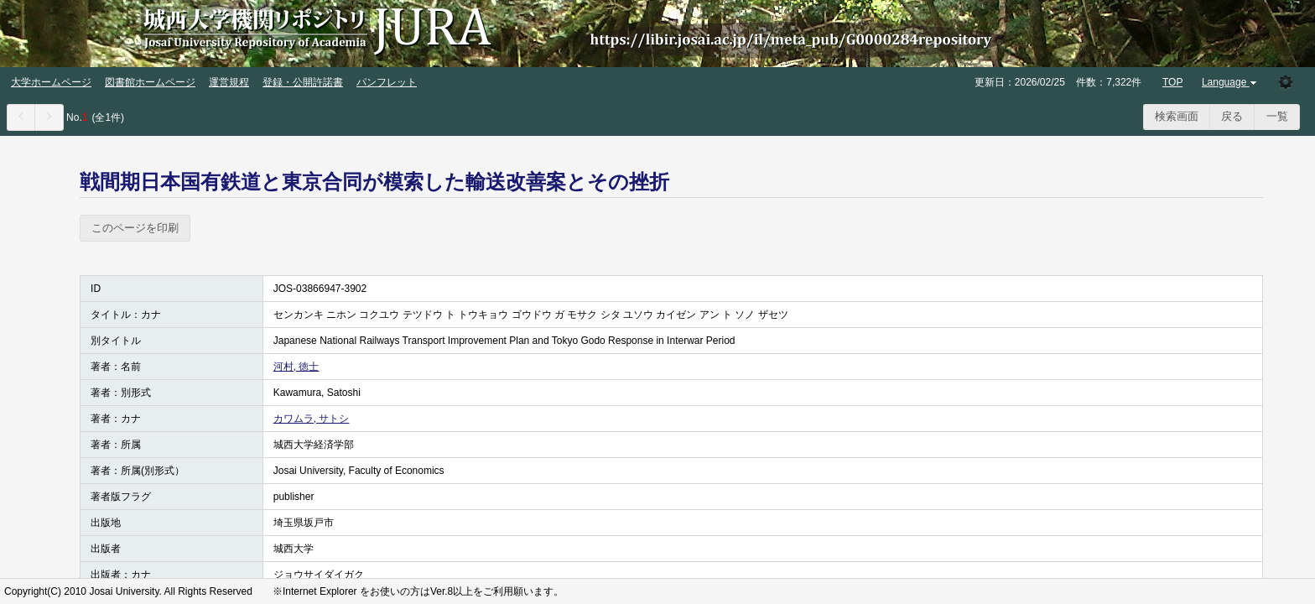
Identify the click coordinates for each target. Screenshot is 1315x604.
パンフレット (386, 82)
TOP (1172, 82)
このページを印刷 (135, 227)
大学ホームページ (51, 82)
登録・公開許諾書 (302, 82)
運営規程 (229, 82)
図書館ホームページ (150, 82)
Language (1231, 82)
